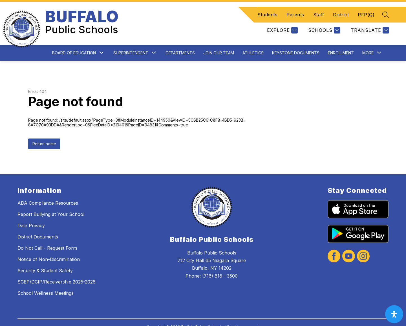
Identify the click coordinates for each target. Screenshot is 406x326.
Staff (318, 8)
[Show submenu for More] (368, 39)
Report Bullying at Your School (50, 200)
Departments (180, 39)
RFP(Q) (366, 8)
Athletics (253, 39)
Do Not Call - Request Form (47, 234)
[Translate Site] (369, 23)
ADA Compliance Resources (47, 189)
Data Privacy (31, 212)
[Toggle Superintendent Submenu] (154, 39)
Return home (44, 130)
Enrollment (341, 39)
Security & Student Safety (45, 257)
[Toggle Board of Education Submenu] (101, 39)
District (341, 8)
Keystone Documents (295, 39)
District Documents (37, 223)
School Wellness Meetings (45, 279)
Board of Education (74, 39)
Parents (295, 8)
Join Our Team (218, 39)
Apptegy (215, 318)
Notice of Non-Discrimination (48, 245)
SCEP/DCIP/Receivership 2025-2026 (56, 268)
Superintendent (130, 39)
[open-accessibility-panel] (394, 314)
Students (267, 8)
